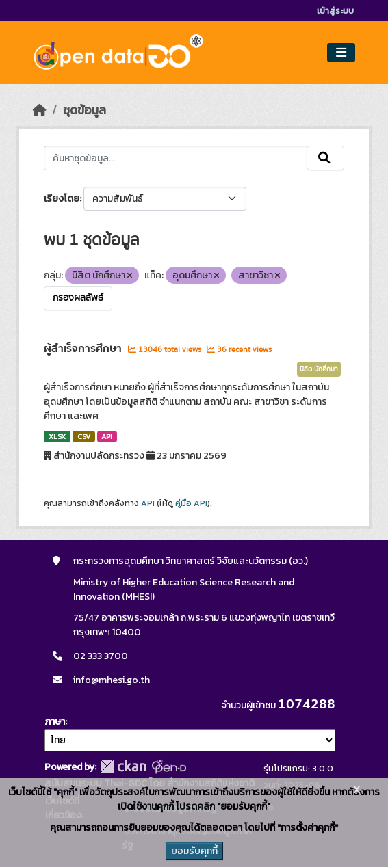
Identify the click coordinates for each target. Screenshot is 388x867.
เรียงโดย (61, 198)
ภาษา (54, 722)
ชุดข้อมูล (84, 110)
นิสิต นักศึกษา (319, 369)
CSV (83, 436)
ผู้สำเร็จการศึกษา (84, 349)
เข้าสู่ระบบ (335, 10)
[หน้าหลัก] (40, 110)
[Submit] (325, 158)
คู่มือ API (191, 503)
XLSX (57, 436)
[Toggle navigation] (341, 53)
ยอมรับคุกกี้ (194, 851)
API (106, 436)
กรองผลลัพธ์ (78, 298)
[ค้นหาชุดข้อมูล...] (175, 158)
